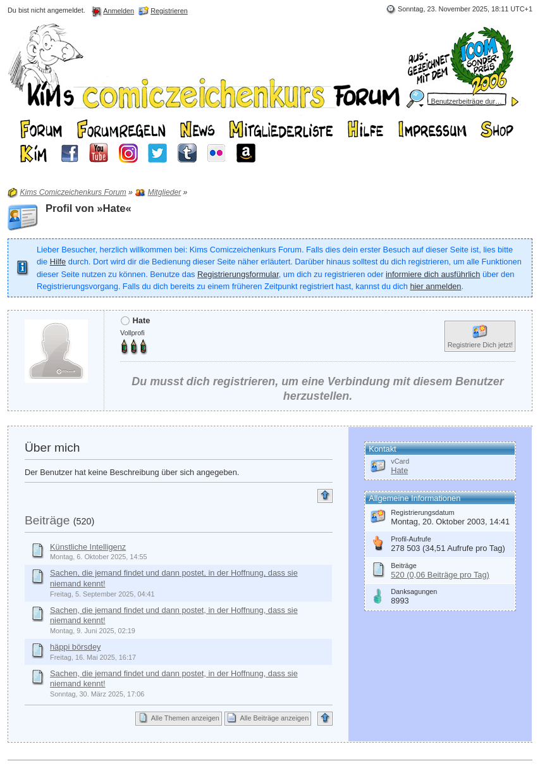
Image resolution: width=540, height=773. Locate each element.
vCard (400, 461)
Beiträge (47, 520)
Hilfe (58, 261)
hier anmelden (435, 286)
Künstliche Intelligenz (88, 547)
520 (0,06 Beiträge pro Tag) (440, 574)
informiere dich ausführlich (433, 274)
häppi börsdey (75, 647)
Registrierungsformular (238, 274)
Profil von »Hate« (89, 208)
